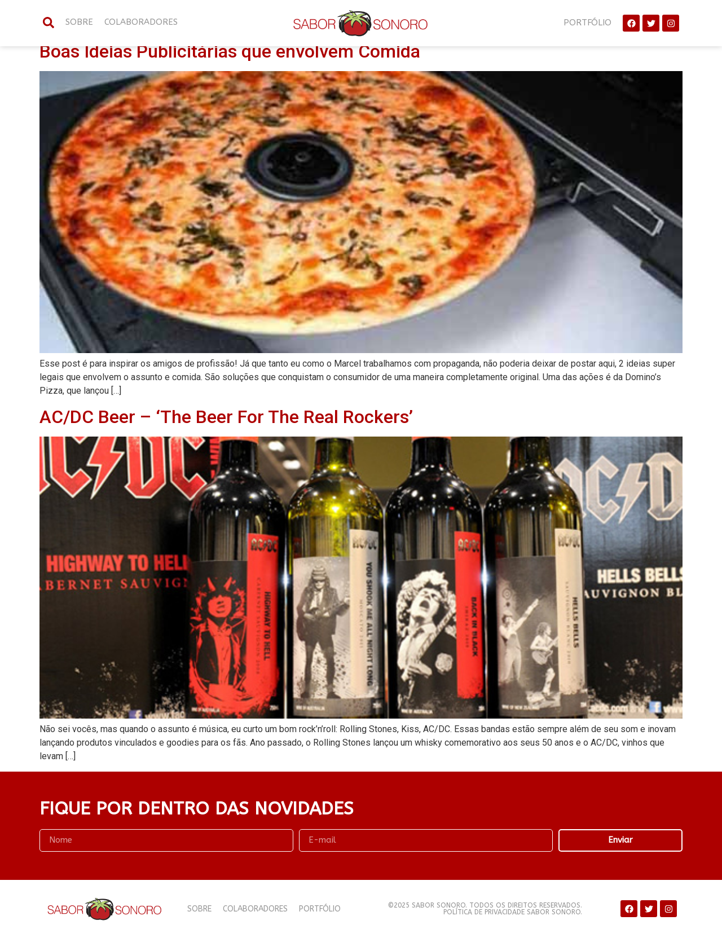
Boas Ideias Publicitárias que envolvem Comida (229, 51)
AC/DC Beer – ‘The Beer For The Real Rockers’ (226, 417)
